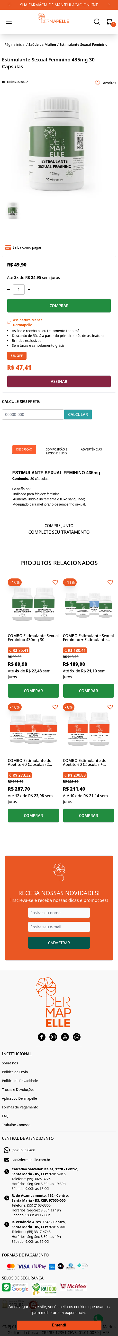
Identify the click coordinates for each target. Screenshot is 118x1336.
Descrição (24, 449)
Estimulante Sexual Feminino (83, 44)
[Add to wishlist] (87, 83)
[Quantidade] (19, 289)
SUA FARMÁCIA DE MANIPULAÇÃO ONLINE (59, 5)
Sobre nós (10, 1063)
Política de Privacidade (20, 1080)
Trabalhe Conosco (16, 1124)
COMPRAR (59, 305)
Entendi (59, 1325)
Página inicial (14, 44)
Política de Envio (15, 1072)
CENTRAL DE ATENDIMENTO (28, 1138)
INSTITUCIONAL (17, 1054)
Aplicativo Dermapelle (19, 1098)
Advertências (91, 449)
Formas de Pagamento (20, 1107)
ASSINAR (59, 381)
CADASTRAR (59, 942)
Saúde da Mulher (42, 44)
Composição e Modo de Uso (56, 451)
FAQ (5, 1116)
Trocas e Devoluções (18, 1089)
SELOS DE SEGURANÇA (23, 1278)
